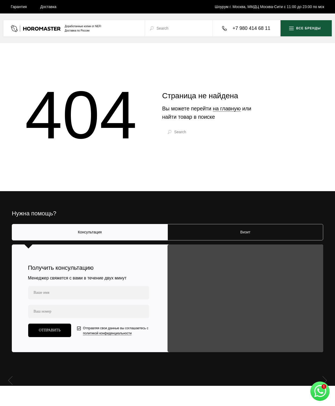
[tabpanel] (167, 298)
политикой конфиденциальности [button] (107, 333)
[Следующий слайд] (324, 380)
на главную (227, 108)
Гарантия (19, 7)
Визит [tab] (245, 232)
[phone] (88, 311)
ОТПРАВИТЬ (50, 330)
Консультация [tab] (90, 232)
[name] (88, 292)
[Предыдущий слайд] (10, 380)
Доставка (48, 7)
